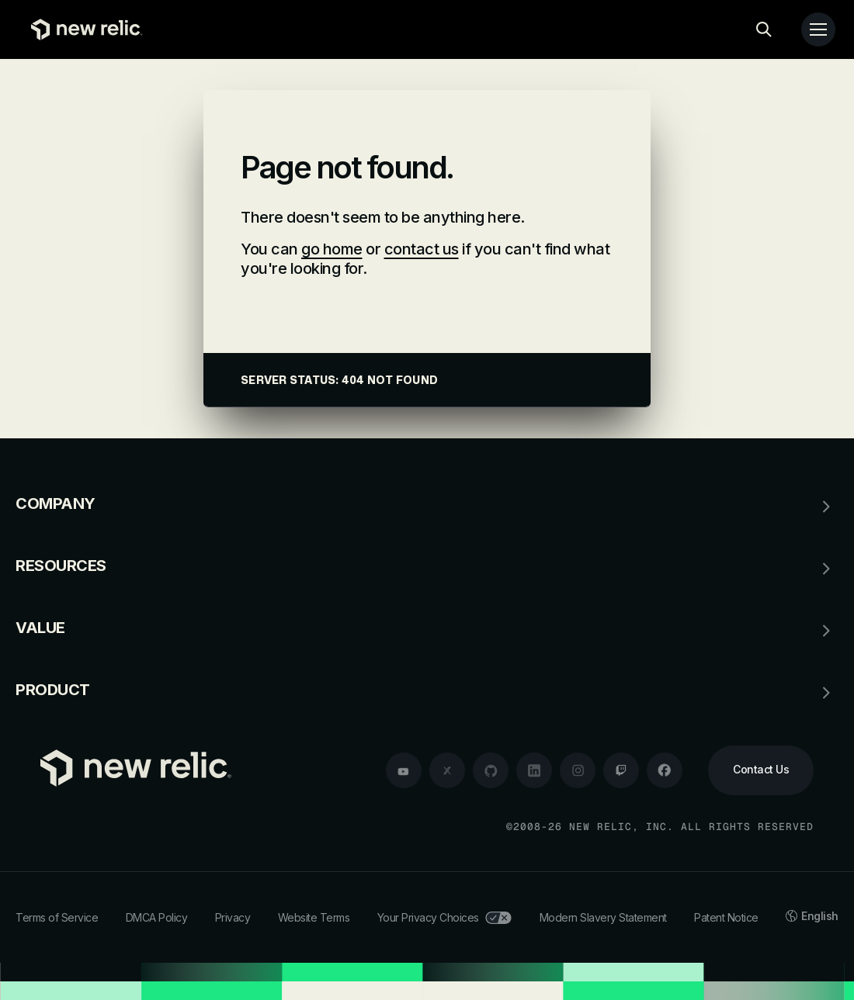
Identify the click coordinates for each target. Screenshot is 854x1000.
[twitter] (447, 770)
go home (332, 249)
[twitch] (621, 770)
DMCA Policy (157, 917)
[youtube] (403, 770)
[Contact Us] (761, 770)
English (812, 915)
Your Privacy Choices (444, 917)
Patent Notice (726, 917)
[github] (490, 770)
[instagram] (577, 770)
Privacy (233, 917)
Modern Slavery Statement (603, 917)
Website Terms (314, 917)
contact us (421, 249)
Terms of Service (57, 917)
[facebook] (664, 770)
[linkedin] (534, 770)
